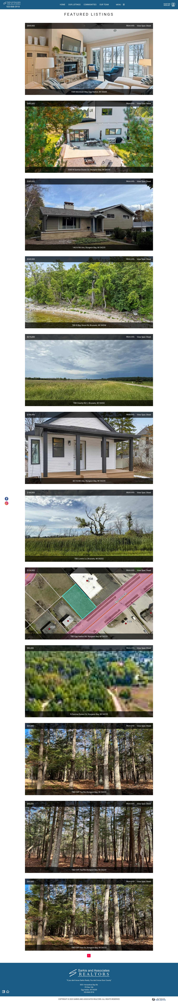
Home (62, 4)
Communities (90, 4)
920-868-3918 (13, 6)
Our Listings (74, 4)
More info (130, 26)
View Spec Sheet (144, 26)
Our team (104, 4)
